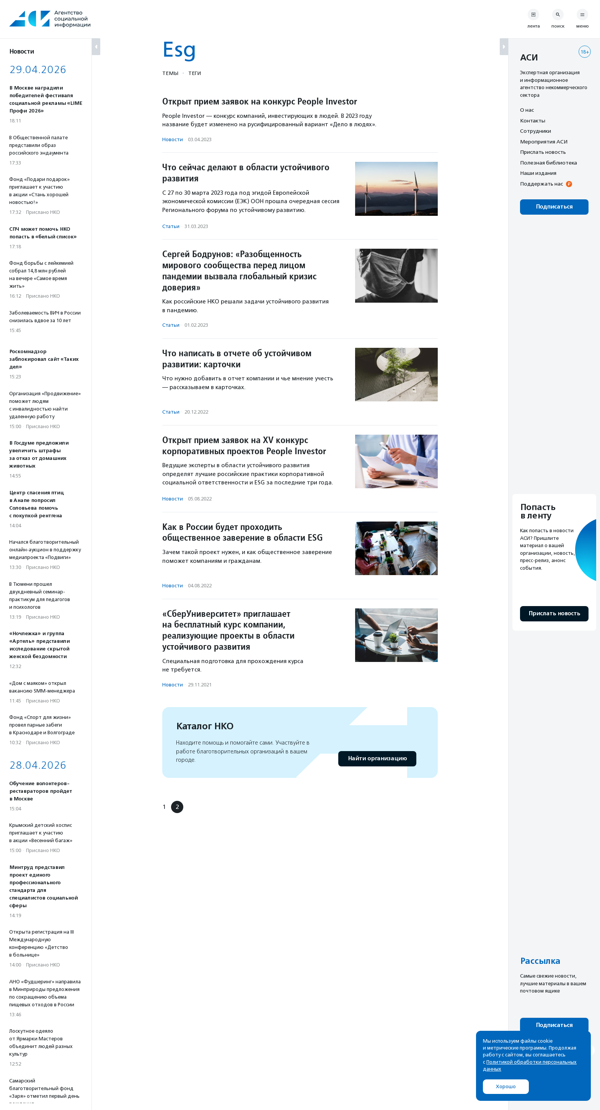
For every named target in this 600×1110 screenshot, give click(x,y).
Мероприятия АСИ (543, 142)
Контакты (532, 120)
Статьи (170, 226)
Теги (194, 73)
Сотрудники (535, 131)
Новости (172, 139)
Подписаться (554, 206)
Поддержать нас (541, 184)
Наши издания (538, 173)
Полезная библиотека (548, 163)
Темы (170, 73)
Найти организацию (377, 758)
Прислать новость (543, 152)
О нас (527, 110)
